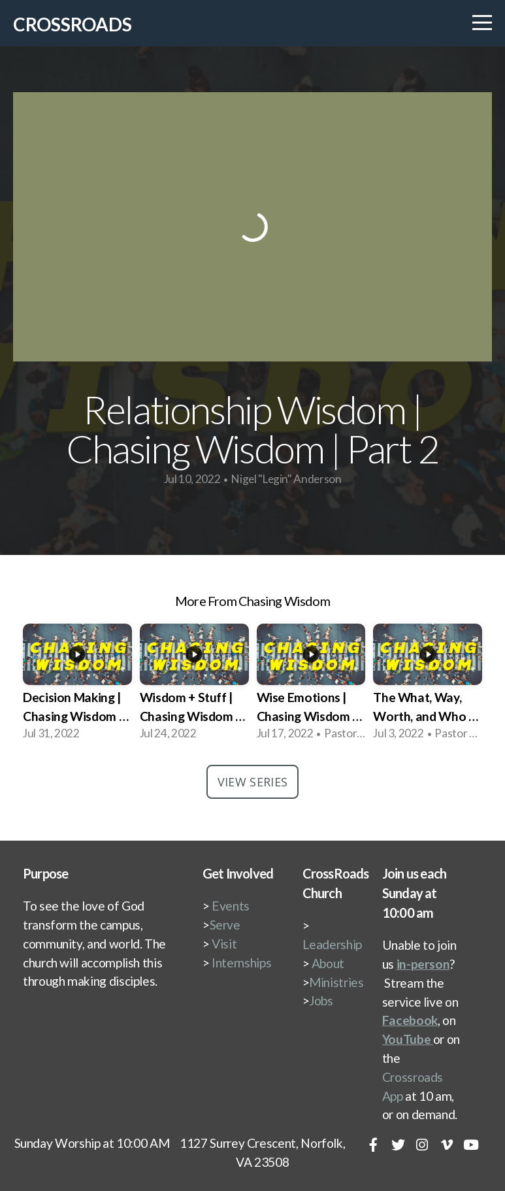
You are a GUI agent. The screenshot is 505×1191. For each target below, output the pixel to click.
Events (231, 905)
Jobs (321, 1000)
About (328, 963)
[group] (77, 684)
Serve (225, 924)
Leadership (332, 944)
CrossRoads (72, 24)
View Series (253, 782)
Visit (224, 943)
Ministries (336, 982)
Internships (241, 962)
